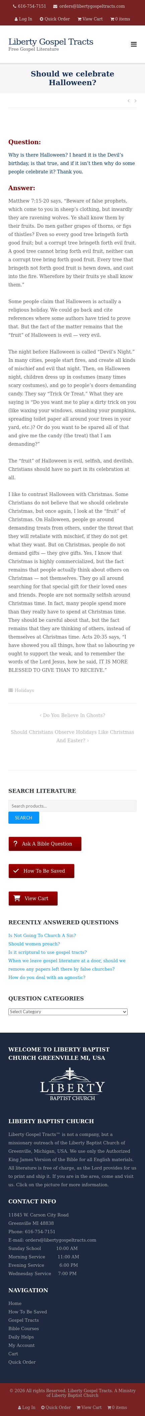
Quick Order (21, 1362)
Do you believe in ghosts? (74, 715)
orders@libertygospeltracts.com (92, 6)
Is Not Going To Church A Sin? (42, 935)
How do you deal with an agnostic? (46, 977)
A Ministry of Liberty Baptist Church (91, 1393)
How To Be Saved (27, 1311)
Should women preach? (34, 943)
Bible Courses (23, 1328)
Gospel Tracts (23, 1320)
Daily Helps (21, 1337)
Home (14, 1303)
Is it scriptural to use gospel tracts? (47, 952)
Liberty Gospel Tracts (90, 1390)
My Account (21, 1345)
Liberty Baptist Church (94, 1142)
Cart (13, 1353)
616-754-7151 (32, 6)
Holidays (24, 690)
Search (23, 817)
